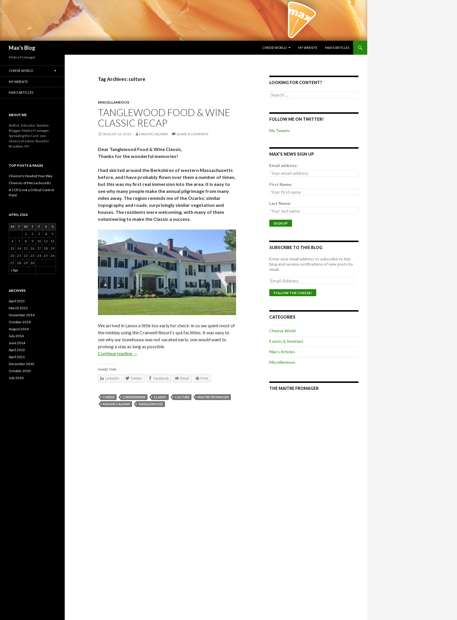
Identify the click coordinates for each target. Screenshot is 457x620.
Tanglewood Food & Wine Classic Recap (164, 117)
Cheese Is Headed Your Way (30, 176)
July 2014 (16, 336)
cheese (109, 397)
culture (182, 397)
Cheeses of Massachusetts (30, 183)
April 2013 (17, 350)
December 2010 (21, 364)
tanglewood (150, 404)
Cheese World (274, 47)
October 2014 (20, 322)
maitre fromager (213, 397)
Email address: (283, 165)
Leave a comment (193, 134)
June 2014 (17, 343)
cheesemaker (134, 397)
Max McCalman (153, 134)
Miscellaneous (113, 102)
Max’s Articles (337, 47)
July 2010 (16, 378)
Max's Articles (282, 351)
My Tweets (279, 130)
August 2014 (19, 329)
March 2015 (18, 308)
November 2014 (21, 315)
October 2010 (20, 371)
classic (160, 397)
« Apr (14, 270)
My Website (307, 47)
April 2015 (17, 301)
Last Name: (280, 203)
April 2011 (17, 357)
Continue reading (118, 353)
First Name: (280, 184)
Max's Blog (22, 48)
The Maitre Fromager (294, 388)
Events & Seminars (286, 341)
